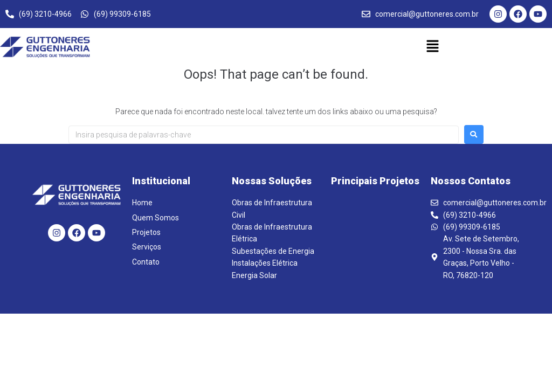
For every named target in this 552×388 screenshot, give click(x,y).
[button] (432, 47)
